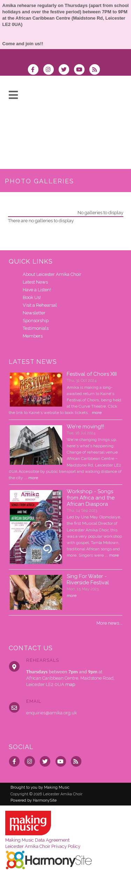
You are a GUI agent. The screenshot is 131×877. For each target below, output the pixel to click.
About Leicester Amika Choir (52, 274)
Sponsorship (36, 320)
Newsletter (34, 312)
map (70, 684)
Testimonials (36, 328)
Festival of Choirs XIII (92, 374)
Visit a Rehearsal (40, 305)
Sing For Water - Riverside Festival (88, 579)
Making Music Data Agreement (37, 840)
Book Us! (32, 297)
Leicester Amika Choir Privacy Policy (42, 846)
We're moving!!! (85, 426)
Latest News (35, 282)
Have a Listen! (37, 289)
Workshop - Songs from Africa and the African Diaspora (91, 497)
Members (33, 336)
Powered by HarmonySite (33, 800)
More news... (109, 623)
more (97, 412)
